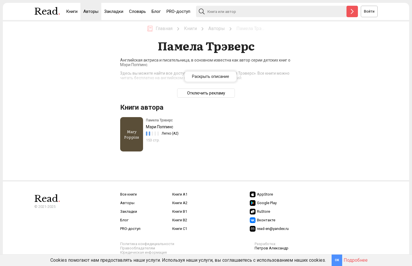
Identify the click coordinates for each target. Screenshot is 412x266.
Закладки (113, 11)
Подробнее (356, 260)
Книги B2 (179, 220)
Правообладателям (137, 248)
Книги (72, 11)
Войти (369, 11)
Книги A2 (179, 203)
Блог (156, 11)
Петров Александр (271, 248)
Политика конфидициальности (147, 244)
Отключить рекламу (206, 93)
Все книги (128, 194)
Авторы (90, 11)
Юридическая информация (143, 252)
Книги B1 (179, 211)
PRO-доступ (178, 11)
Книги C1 (179, 228)
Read (47, 13)
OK (337, 260)
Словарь (137, 11)
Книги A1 (179, 194)
